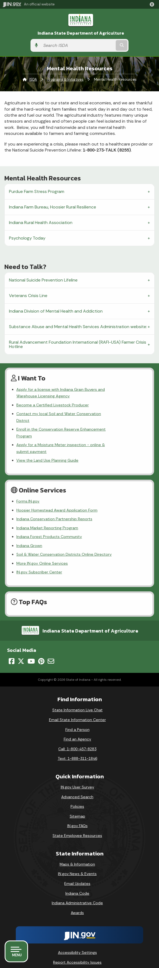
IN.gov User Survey (77, 767)
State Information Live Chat (77, 690)
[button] (153, 4)
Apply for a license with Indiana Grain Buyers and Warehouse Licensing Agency (80, 392)
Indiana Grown (29, 525)
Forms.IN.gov (27, 481)
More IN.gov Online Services (42, 543)
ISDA (33, 79)
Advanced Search (77, 776)
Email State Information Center (77, 699)
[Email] (51, 641)
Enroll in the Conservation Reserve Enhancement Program (69, 422)
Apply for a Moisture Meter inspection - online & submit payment (76, 431)
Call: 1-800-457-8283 (77, 728)
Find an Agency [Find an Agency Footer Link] (77, 719)
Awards (77, 892)
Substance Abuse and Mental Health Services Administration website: (78, 326)
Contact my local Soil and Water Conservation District (65, 413)
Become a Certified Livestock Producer (52, 405)
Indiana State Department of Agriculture (81, 33)
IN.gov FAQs (77, 805)
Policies (77, 786)
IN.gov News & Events (77, 853)
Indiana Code (77, 873)
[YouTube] (31, 641)
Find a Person (77, 709)
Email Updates (77, 863)
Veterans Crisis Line (28, 295)
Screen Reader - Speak (77, 954)
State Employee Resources (77, 815)
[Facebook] (11, 641)
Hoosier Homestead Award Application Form (56, 490)
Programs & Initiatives (65, 79)
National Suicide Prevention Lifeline (43, 280)
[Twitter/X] (21, 641)
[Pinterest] (41, 641)
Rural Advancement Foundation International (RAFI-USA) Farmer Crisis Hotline (77, 344)
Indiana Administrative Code (77, 883)
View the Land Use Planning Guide (47, 440)
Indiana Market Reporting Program (47, 507)
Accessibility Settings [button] (77, 932)
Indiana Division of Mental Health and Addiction (56, 311)
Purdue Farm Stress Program (36, 191)
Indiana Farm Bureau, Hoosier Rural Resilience (52, 207)
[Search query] (77, 45)
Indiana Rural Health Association (40, 222)
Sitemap (77, 796)
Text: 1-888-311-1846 (77, 738)
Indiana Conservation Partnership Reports (54, 499)
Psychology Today (27, 238)
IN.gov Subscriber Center (39, 552)
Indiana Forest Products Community (49, 516)
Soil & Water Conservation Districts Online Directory (64, 534)
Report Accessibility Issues (77, 942)
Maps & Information (77, 844)
